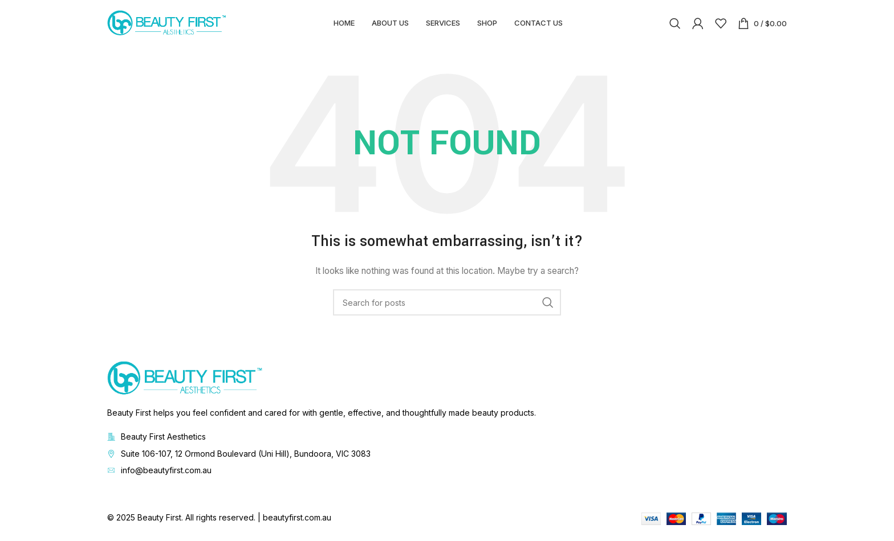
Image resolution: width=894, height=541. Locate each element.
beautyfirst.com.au (297, 522)
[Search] (675, 25)
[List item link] (447, 458)
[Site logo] (167, 25)
